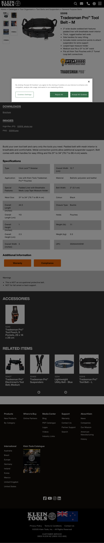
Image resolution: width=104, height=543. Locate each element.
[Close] (89, 82)
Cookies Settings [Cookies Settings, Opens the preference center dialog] (24, 94)
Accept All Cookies (79, 94)
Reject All (59, 94)
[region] (52, 90)
